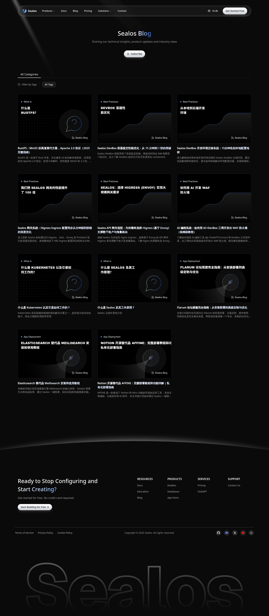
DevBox (171, 485)
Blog (75, 10)
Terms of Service (24, 532)
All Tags (49, 84)
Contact (122, 10)
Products (48, 10)
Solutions (104, 10)
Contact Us (234, 485)
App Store (173, 497)
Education (143, 491)
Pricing (88, 10)
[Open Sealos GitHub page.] (213, 10)
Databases (173, 491)
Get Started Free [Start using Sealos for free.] (235, 10)
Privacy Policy (45, 532)
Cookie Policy (64, 532)
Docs (64, 10)
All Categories (29, 74)
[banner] (29, 10)
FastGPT (202, 491)
